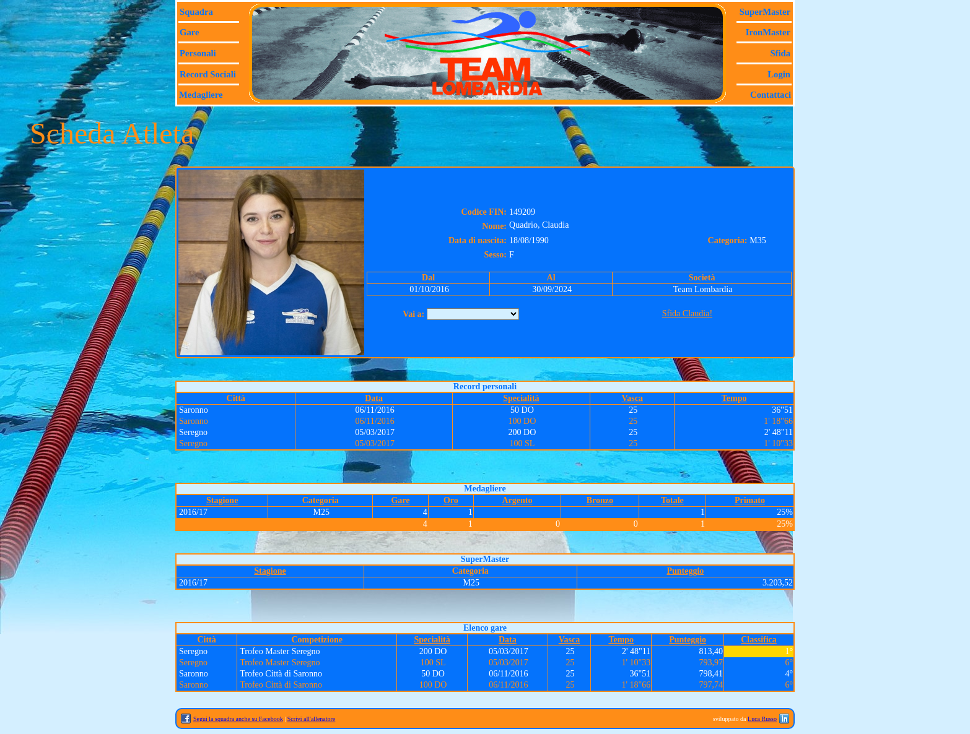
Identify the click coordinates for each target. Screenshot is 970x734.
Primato (750, 500)
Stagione (222, 500)
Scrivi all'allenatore (311, 718)
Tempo (734, 398)
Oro (450, 500)
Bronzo (600, 500)
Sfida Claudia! (687, 313)
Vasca (632, 398)
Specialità (521, 398)
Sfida (780, 53)
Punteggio (685, 571)
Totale (672, 500)
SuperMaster (765, 12)
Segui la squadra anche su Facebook (238, 718)
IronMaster (768, 32)
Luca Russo (762, 718)
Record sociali (208, 74)
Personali (198, 53)
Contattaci (770, 95)
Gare (189, 32)
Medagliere (201, 95)
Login (778, 74)
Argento (517, 500)
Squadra (196, 12)
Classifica (759, 639)
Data (374, 398)
